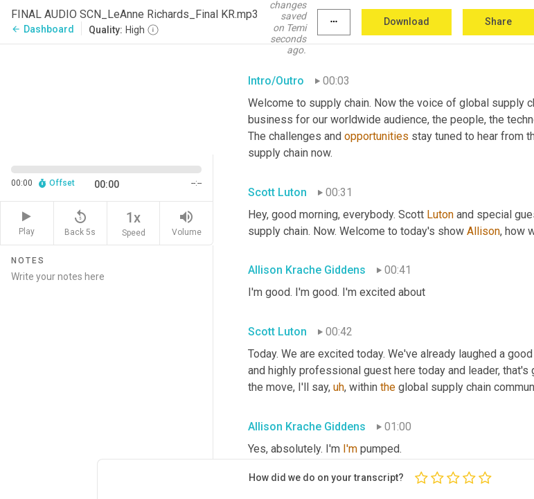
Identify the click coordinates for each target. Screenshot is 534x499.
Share (498, 21)
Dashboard (42, 29)
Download (406, 21)
